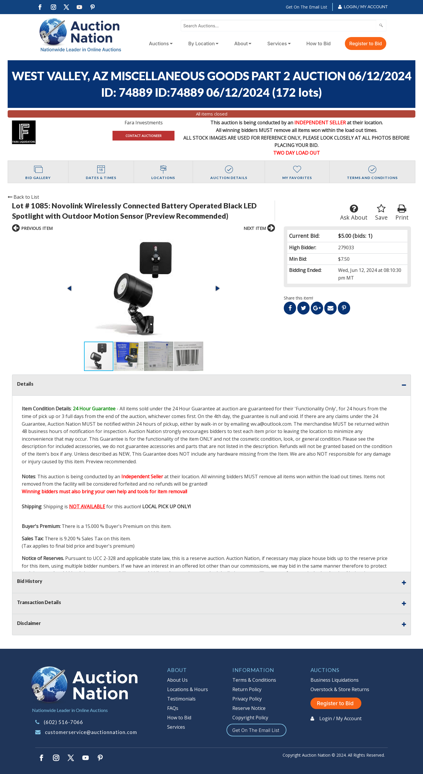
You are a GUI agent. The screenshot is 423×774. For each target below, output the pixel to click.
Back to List (23, 197)
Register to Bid (365, 43)
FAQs (172, 708)
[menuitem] (160, 43)
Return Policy (246, 689)
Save (381, 212)
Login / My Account (366, 6)
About (241, 43)
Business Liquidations (334, 680)
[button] (70, 288)
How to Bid (318, 43)
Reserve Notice (249, 708)
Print (402, 212)
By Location (201, 43)
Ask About (353, 212)
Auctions (159, 43)
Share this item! (298, 298)
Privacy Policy (247, 699)
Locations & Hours (187, 689)
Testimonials (181, 699)
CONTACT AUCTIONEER (143, 135)
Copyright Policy (250, 717)
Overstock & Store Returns (339, 689)
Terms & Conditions (254, 680)
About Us (177, 680)
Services (277, 43)
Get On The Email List (306, 7)
